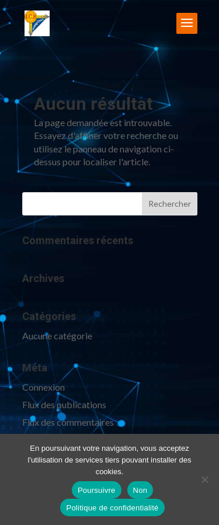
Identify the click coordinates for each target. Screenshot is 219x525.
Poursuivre (97, 490)
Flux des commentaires (68, 421)
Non (140, 490)
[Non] (204, 479)
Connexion (43, 386)
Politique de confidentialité (112, 507)
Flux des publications (64, 404)
